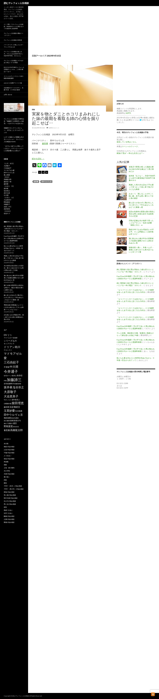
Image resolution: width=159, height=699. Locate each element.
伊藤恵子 (7, 204)
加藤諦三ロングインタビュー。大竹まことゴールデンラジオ (14, 130)
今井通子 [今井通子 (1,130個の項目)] (11, 371)
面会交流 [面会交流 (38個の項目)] (16, 426)
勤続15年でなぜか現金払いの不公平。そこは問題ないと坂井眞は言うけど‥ (141, 231)
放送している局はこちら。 (127, 142)
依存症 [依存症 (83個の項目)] (20, 375)
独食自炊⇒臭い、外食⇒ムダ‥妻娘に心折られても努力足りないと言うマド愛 (141, 249)
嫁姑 (5, 483)
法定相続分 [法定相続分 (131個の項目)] (14, 407)
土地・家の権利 (9, 468)
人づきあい (7, 456)
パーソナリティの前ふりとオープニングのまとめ (13, 46)
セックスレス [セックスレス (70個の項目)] (9, 343)
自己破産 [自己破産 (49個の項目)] (7, 421)
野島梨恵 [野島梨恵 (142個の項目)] (8, 426)
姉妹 (33, 109)
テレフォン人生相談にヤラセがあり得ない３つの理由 (13, 61)
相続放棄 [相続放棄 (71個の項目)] (7, 418)
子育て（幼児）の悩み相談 (13, 486)
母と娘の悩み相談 (10, 495)
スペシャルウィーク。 (131, 146)
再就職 (6, 462)
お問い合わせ (8, 94)
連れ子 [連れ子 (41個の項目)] (6, 423)
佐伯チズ (7, 213)
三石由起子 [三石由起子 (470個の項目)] (11, 362)
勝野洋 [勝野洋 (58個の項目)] (11, 384)
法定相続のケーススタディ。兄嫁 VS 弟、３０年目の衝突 (13, 89)
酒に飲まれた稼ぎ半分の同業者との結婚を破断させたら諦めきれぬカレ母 (141, 240)
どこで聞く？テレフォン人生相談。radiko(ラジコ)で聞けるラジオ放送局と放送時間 (14, 26)
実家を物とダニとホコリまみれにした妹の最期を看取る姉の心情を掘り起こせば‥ (66, 118)
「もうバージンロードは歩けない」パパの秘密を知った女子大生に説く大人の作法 (135, 291)
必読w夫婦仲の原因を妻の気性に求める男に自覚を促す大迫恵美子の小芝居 (142, 213)
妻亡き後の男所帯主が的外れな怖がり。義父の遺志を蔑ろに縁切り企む (14, 287)
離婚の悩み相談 (9, 516)
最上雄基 (7, 175)
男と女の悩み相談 (10, 504)
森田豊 (45, 143)
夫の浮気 (7, 471)
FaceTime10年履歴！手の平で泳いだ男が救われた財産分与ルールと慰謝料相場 (136, 277)
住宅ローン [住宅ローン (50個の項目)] (7, 376)
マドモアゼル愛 (9, 170)
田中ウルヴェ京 (46, 181)
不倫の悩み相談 (9, 453)
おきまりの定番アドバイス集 (13, 83)
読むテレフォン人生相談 (16, 3)
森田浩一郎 (7, 182)
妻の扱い (7, 477)
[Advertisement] (70, 32)
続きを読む (38, 158)
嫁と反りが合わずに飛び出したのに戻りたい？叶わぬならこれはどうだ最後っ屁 (141, 205)
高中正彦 (7, 193)
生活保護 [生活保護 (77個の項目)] (18, 411)
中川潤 (6, 195)
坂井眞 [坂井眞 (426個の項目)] (8, 387)
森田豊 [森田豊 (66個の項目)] (6, 407)
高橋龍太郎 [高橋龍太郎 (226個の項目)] (16, 430)
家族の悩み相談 (9, 492)
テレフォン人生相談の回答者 (13, 40)
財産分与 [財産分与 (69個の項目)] (17, 420)
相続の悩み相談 (9, 447)
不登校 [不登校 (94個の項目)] (6, 367)
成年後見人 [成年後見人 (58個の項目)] (16, 400)
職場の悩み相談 (9, 522)
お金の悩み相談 (9, 450)
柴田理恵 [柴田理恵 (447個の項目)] (18, 403)
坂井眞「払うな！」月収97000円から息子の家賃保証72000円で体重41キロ (142, 178)
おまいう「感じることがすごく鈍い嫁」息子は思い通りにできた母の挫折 (141, 196)
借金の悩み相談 (9, 459)
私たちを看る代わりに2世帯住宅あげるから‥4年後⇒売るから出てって (135, 359)
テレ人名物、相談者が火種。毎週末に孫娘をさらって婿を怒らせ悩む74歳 (135, 334)
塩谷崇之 (7, 191)
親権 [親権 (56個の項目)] (11, 421)
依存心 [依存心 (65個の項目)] (14, 376)
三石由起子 (7, 168)
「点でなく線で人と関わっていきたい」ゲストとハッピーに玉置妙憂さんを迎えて (14, 148)
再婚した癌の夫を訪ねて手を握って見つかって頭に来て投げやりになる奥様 (141, 187)
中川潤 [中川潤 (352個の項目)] (14, 366)
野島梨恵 (7, 202)
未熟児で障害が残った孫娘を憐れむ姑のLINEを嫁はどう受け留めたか (141, 169)
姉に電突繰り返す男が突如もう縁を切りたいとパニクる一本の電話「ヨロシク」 (135, 270)
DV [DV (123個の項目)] (5, 335)
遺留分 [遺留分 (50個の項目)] (10, 423)
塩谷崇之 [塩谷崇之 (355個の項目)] (18, 387)
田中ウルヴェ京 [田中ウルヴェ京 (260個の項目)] (13, 414)
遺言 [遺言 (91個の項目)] (15, 423)
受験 (5, 465)
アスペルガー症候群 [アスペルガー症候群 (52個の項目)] (10, 338)
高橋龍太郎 (7, 179)
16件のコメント (54, 128)
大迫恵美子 (7, 200)
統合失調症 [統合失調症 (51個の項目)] (15, 418)
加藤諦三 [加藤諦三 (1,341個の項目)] (14, 379)
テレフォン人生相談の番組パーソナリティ (13, 34)
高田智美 (7, 209)
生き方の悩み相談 (10, 501)
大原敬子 (7, 166)
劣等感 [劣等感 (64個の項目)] (6, 384)
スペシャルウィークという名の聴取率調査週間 (13, 77)
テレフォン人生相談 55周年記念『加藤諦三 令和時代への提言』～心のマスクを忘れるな (14, 121)
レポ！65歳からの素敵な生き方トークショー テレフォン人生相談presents (14, 139)
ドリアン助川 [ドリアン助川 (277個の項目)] (12, 346)
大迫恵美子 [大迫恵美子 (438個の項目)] (11, 396)
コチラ (128, 113)
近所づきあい (8, 513)
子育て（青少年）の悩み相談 (14, 489)
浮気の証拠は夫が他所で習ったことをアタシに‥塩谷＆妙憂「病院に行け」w (141, 222)
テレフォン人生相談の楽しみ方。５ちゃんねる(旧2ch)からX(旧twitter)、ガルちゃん (13, 53)
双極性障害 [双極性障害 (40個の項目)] (17, 383)
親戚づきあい (8, 510)
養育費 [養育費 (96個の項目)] (7, 430)
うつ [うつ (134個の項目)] (9, 335)
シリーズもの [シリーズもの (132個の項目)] (10, 340)
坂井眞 (6, 188)
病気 (5, 507)
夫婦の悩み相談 (9, 474)
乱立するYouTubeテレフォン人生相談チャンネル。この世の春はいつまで (14, 69)
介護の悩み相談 (9, 519)
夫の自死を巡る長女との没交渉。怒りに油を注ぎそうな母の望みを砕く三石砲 (14, 268)
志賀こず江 (7, 207)
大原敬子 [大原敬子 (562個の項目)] (10, 392)
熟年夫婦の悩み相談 (10, 498)
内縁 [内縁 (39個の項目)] (5, 380)
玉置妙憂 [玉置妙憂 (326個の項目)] (9, 410)
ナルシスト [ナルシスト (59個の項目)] (8, 350)
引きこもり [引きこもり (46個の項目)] (7, 400)
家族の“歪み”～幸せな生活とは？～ (130, 153)
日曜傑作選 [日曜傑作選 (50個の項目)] (7, 404)
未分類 (6, 444)
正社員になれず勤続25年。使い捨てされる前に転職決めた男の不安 (14, 317)
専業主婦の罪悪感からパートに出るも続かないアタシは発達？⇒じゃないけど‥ (14, 307)
